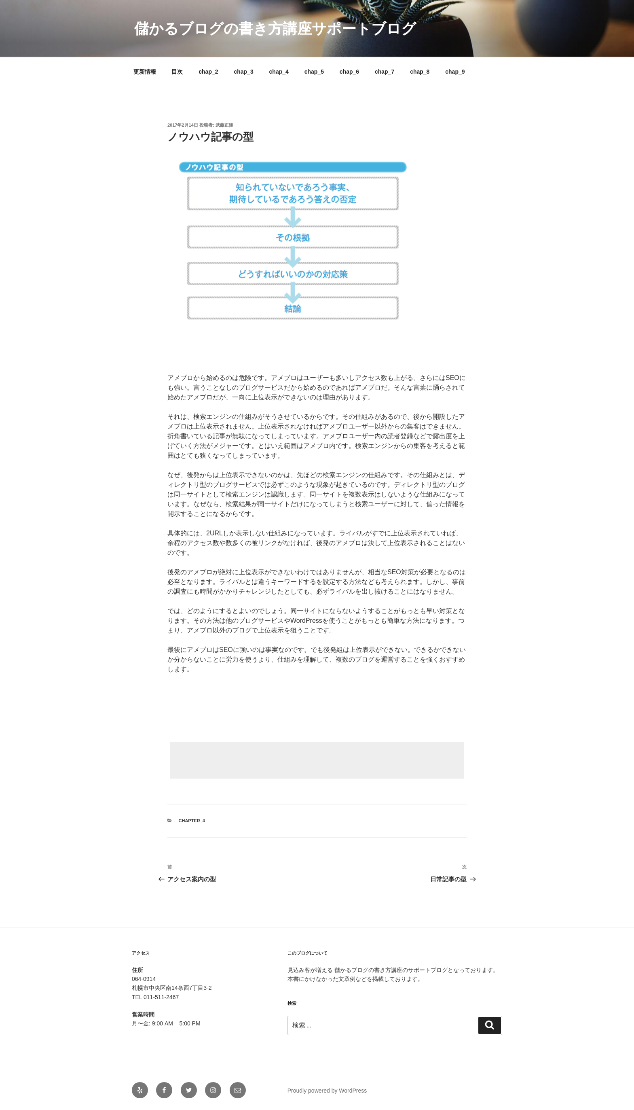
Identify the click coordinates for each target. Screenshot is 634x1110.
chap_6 (349, 71)
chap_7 (384, 71)
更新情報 (144, 71)
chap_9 (455, 71)
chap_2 (208, 71)
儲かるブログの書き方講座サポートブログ (275, 28)
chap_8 (419, 71)
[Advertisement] (317, 760)
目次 (177, 71)
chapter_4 (192, 820)
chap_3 (243, 71)
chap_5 (314, 71)
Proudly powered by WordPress (327, 1090)
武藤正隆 (224, 125)
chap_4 (279, 71)
